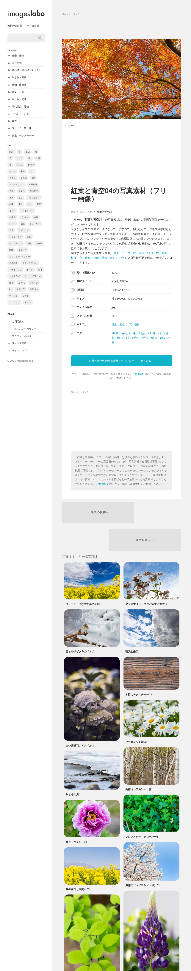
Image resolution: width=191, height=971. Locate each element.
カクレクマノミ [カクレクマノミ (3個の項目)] (30, 259)
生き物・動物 (19, 73)
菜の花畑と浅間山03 (78, 863)
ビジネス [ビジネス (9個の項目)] (25, 213)
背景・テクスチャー (23, 131)
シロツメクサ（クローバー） (142, 811)
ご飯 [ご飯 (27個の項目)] (11, 187)
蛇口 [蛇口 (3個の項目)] (40, 265)
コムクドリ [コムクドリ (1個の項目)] (14, 298)
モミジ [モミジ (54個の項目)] (12, 174)
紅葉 (164, 253)
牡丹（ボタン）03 (76, 816)
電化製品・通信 (20, 102)
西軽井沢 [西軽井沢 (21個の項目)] (34, 187)
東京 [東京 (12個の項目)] (39, 200)
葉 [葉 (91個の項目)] (10, 161)
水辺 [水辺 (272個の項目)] (28, 147)
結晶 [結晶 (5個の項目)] (29, 239)
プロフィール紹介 (21, 332)
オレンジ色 (117, 257)
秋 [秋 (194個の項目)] (36, 147)
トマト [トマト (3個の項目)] (30, 265)
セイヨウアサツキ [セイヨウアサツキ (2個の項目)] (33, 272)
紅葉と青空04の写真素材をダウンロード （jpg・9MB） (121, 360)
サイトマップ (19, 346)
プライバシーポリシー (24, 324)
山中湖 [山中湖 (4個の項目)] (39, 239)
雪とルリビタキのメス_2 (80, 626)
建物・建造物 (19, 80)
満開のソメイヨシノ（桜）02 (142, 860)
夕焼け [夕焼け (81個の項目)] (31, 161)
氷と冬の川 (72, 769)
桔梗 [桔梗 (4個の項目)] (11, 246)
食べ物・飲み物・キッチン (26, 66)
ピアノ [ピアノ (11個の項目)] (12, 206)
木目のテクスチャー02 (138, 669)
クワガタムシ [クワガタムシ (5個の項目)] (15, 239)
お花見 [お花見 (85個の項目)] (19, 161)
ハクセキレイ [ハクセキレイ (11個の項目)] (27, 206)
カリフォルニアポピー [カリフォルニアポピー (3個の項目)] (19, 252)
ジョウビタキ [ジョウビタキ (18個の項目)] (34, 193)
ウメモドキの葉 (75, 958)
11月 (150, 253)
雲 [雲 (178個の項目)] (10, 154)
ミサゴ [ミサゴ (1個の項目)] (26, 292)
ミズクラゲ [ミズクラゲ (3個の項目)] (14, 272)
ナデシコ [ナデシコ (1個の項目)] (13, 292)
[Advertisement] (121, 26)
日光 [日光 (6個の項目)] (11, 226)
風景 (116, 253)
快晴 (96, 257)
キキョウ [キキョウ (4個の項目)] (22, 246)
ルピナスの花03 (134, 954)
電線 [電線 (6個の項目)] (23, 220)
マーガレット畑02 (136, 716)
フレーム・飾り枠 (21, 124)
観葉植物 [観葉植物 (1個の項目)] (34, 285)
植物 (73, 257)
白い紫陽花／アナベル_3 (80, 720)
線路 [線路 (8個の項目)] (36, 213)
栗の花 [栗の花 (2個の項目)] (21, 278)
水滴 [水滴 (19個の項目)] (11, 193)
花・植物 (17, 58)
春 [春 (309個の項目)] (19, 147)
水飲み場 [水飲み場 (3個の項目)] (13, 259)
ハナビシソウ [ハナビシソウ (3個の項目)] (15, 265)
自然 (141, 253)
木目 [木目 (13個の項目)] (20, 200)
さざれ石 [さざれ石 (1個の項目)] (20, 285)
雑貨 (14, 117)
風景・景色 (18, 51)
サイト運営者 (19, 339)
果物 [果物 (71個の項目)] (23, 167)
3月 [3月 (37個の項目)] (33, 174)
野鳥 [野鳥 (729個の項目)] (11, 147)
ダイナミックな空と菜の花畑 (83, 578)
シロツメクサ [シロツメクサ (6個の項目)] (15, 233)
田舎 (104, 257)
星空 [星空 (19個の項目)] (20, 193)
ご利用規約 (18, 317)
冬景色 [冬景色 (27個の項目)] (21, 187)
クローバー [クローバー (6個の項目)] (35, 220)
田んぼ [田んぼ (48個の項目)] (24, 174)
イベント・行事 (20, 109)
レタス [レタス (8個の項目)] (12, 220)
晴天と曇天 (131, 626)
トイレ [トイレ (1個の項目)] (28, 298)
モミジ (126, 253)
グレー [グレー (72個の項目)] (12, 167)
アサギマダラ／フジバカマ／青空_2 (146, 578)
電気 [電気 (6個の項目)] (29, 233)
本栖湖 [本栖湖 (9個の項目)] (12, 213)
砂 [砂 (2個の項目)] (10, 285)
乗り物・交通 (19, 95)
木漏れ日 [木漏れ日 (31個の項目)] (33, 180)
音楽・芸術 (18, 87)
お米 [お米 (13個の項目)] (30, 200)
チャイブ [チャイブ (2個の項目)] (34, 278)
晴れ (87, 257)
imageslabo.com (25, 356)
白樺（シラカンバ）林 (138, 764)
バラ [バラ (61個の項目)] (32, 167)
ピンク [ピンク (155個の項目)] (19, 154)
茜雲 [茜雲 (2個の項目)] (11, 278)
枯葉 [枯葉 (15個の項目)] (11, 200)
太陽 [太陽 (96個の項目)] (38, 154)
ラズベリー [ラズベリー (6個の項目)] (23, 226)
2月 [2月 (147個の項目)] (29, 154)
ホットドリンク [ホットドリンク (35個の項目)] (16, 180)
